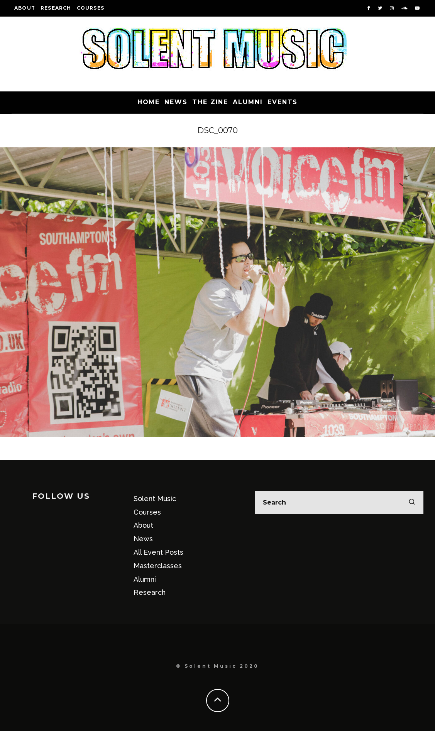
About (24, 8)
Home (148, 102)
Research (56, 8)
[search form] (339, 502)
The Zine (210, 102)
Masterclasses (158, 566)
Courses (90, 8)
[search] (411, 502)
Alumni (248, 102)
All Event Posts (158, 552)
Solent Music (155, 499)
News (176, 102)
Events (282, 102)
